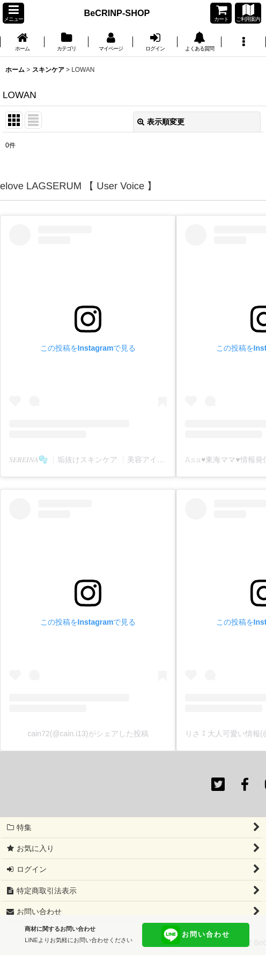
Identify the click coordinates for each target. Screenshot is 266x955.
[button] (13, 13)
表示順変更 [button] (160, 121)
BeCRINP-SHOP (117, 13)
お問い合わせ (195, 935)
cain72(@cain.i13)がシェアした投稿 (87, 733)
